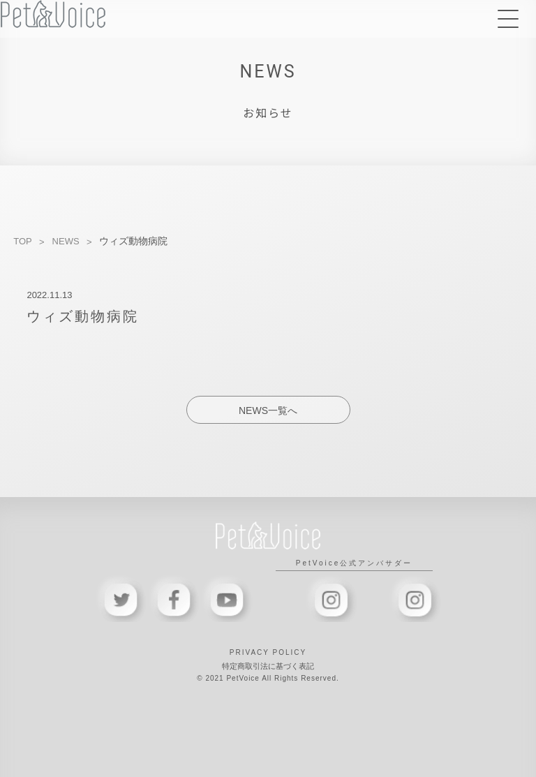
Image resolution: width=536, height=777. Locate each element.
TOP (22, 241)
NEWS (66, 241)
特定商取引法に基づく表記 (268, 666)
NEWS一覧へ (268, 410)
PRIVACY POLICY (268, 652)
